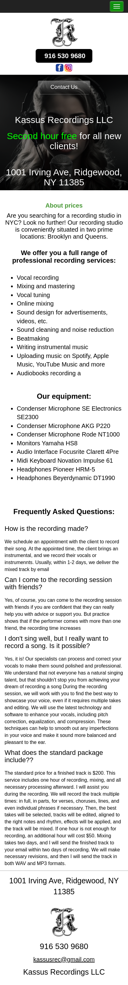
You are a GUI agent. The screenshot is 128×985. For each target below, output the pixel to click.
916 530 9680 (64, 946)
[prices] (64, 206)
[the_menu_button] (116, 6)
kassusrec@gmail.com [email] (63, 959)
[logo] (64, 32)
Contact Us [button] (63, 87)
